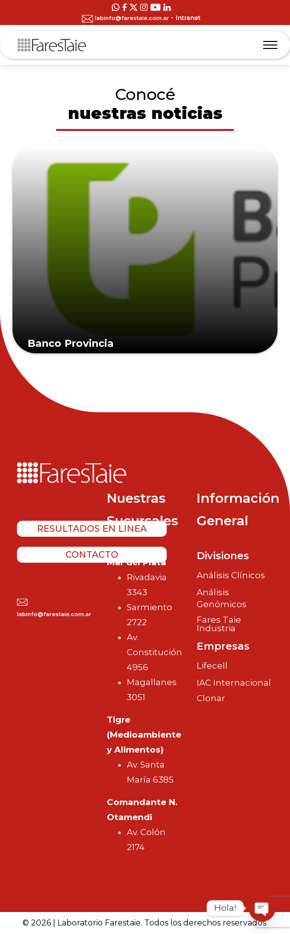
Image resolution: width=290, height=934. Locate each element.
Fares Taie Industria (219, 624)
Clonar (211, 698)
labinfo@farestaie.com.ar (126, 17)
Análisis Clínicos (231, 575)
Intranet (188, 17)
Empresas (223, 646)
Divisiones (223, 556)
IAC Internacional (234, 683)
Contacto (91, 554)
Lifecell (212, 666)
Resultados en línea (92, 528)
